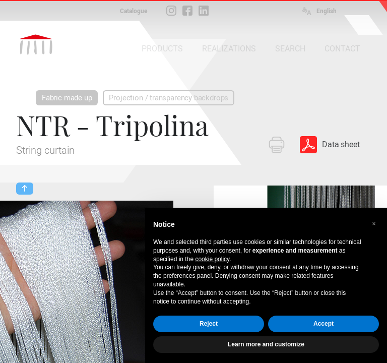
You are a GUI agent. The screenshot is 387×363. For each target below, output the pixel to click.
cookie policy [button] (212, 259)
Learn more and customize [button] (266, 344)
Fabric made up (67, 97)
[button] (374, 224)
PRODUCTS (162, 48)
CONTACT (342, 48)
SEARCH (290, 48)
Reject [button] (209, 323)
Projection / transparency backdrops (168, 97)
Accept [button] (323, 323)
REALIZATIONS (229, 48)
